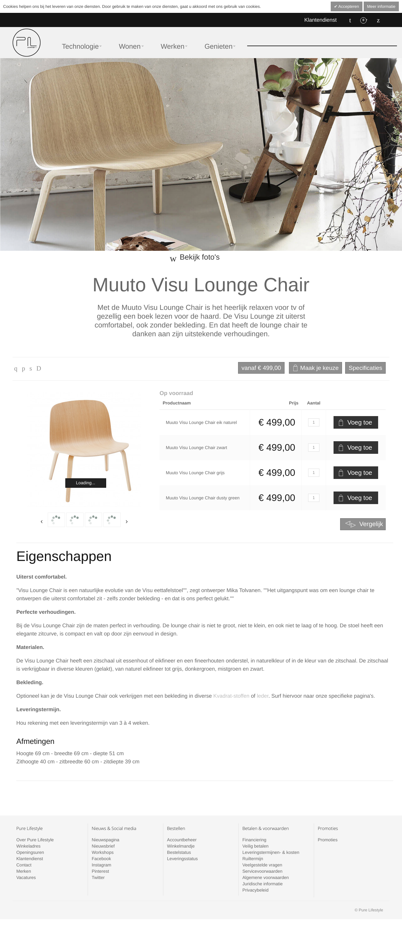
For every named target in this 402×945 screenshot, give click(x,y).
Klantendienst (320, 20)
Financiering (254, 839)
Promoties (328, 839)
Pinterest (100, 871)
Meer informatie (381, 6)
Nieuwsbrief (103, 846)
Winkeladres (28, 846)
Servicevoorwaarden (262, 871)
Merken (23, 871)
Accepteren (348, 6)
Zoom (84, 449)
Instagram (101, 864)
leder (263, 696)
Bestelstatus (179, 852)
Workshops (103, 852)
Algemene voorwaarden (265, 877)
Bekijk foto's (200, 257)
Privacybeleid (255, 890)
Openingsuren (30, 852)
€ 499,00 (261, 368)
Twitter (98, 877)
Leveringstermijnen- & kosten (270, 852)
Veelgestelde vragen (262, 864)
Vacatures (26, 877)
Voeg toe (359, 422)
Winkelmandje (181, 846)
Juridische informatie (262, 883)
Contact (23, 864)
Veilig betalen (255, 846)
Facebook (101, 858)
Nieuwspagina (105, 839)
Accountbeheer (182, 839)
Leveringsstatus (182, 858)
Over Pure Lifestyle (35, 839)
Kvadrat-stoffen (231, 696)
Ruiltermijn (252, 858)
